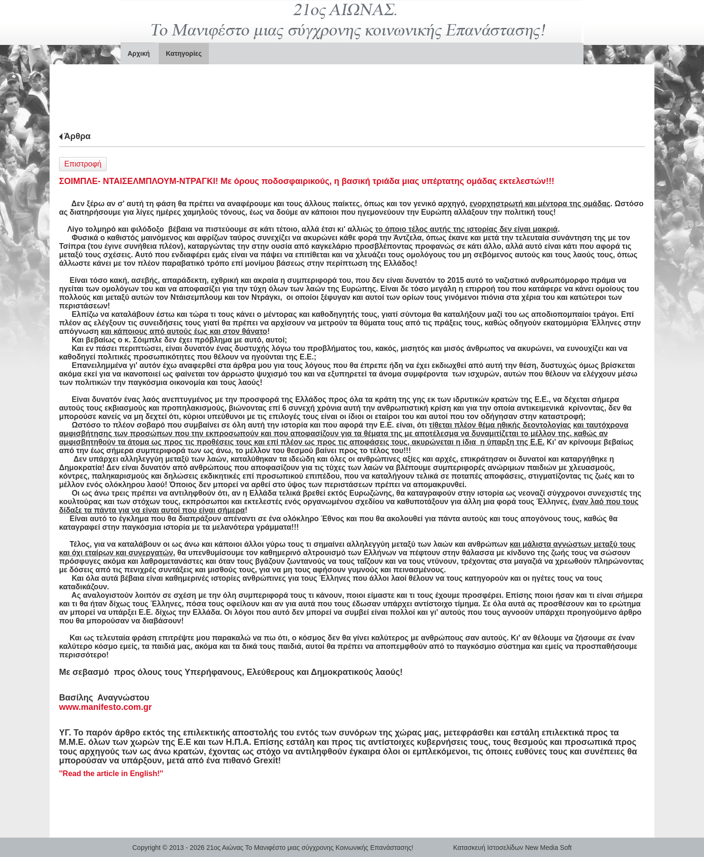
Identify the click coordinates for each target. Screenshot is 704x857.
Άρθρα (77, 136)
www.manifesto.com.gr (105, 707)
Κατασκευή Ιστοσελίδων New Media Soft (512, 847)
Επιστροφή (83, 164)
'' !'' (111, 774)
